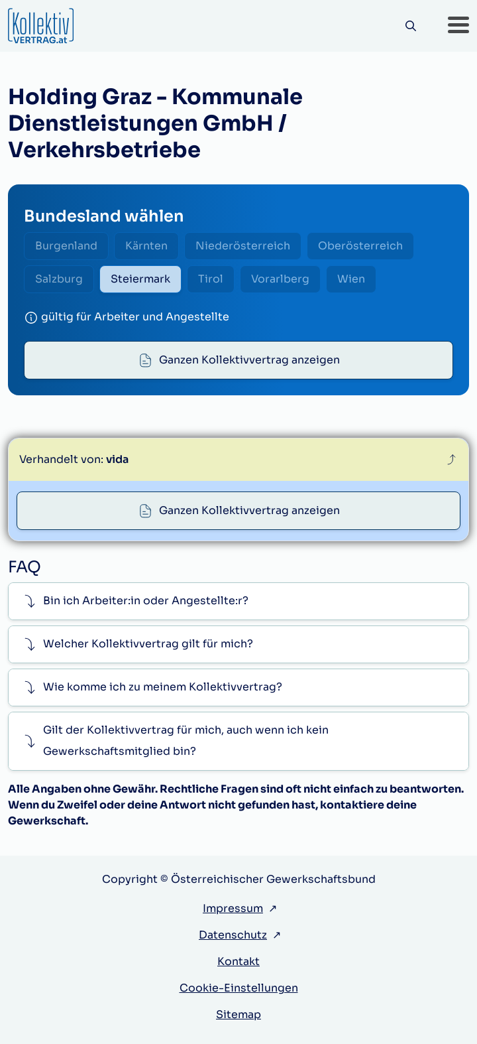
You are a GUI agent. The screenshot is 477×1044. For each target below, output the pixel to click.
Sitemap (238, 1014)
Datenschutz (233, 935)
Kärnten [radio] (146, 246)
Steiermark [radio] (140, 279)
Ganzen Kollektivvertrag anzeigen (249, 360)
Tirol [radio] (210, 279)
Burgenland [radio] (66, 246)
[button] (458, 25)
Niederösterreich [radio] (242, 246)
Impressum (233, 908)
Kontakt (238, 961)
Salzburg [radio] (59, 279)
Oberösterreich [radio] (360, 246)
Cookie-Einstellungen (239, 988)
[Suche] (410, 26)
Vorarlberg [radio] (280, 279)
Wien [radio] (351, 279)
